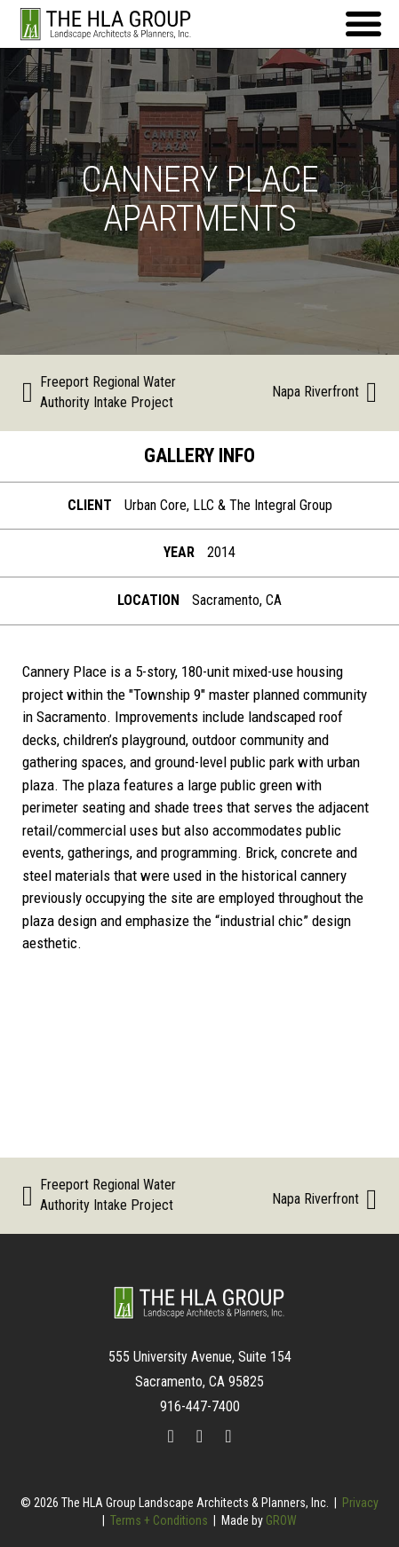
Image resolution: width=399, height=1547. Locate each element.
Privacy (360, 1503)
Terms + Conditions (159, 1520)
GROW (281, 1520)
